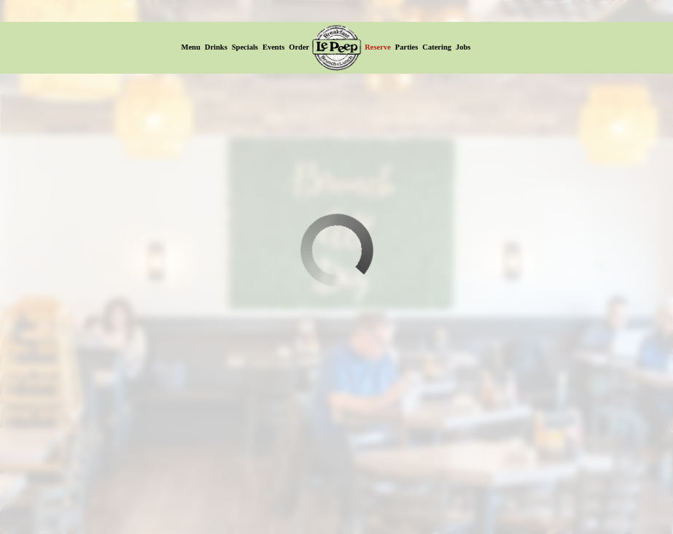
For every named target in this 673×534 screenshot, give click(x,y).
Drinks (216, 47)
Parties (407, 47)
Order (299, 47)
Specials (245, 47)
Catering (436, 47)
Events (273, 47)
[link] (336, 47)
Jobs (463, 47)
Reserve (378, 47)
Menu (191, 47)
